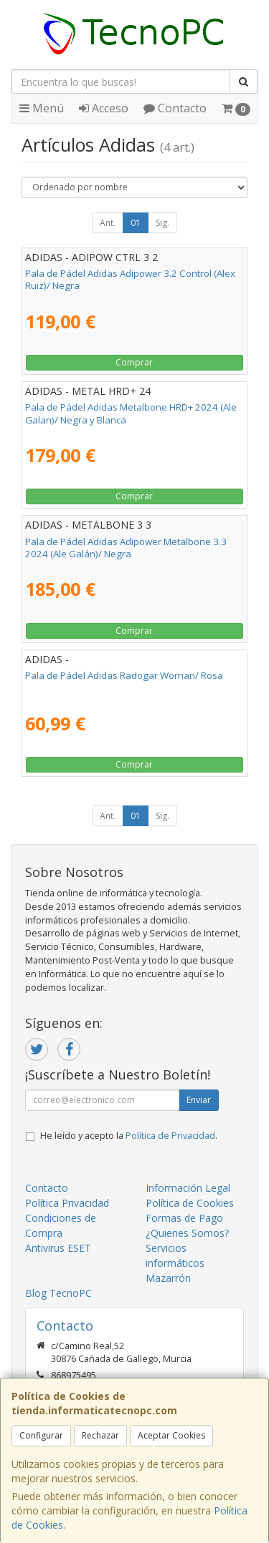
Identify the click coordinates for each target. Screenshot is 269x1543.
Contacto (175, 108)
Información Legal (188, 1188)
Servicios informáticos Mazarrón (175, 1263)
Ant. (107, 223)
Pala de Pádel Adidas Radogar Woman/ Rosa (124, 675)
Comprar (134, 362)
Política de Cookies (190, 1203)
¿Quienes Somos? (187, 1233)
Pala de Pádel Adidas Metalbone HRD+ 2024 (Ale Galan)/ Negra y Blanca (131, 413)
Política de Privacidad (170, 1136)
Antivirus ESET (58, 1248)
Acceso (103, 108)
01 (136, 223)
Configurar (41, 1435)
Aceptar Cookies (171, 1435)
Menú (41, 108)
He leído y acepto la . (128, 1136)
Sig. (162, 223)
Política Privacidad (67, 1203)
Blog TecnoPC (58, 1293)
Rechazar (100, 1435)
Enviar (199, 1100)
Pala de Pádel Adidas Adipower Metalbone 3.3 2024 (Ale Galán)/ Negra (126, 547)
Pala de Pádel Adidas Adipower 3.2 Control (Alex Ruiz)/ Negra (130, 279)
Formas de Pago (184, 1218)
